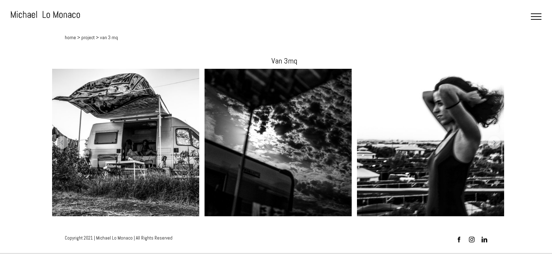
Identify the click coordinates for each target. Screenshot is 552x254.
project (88, 37)
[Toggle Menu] (536, 16)
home (70, 37)
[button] (62, 142)
